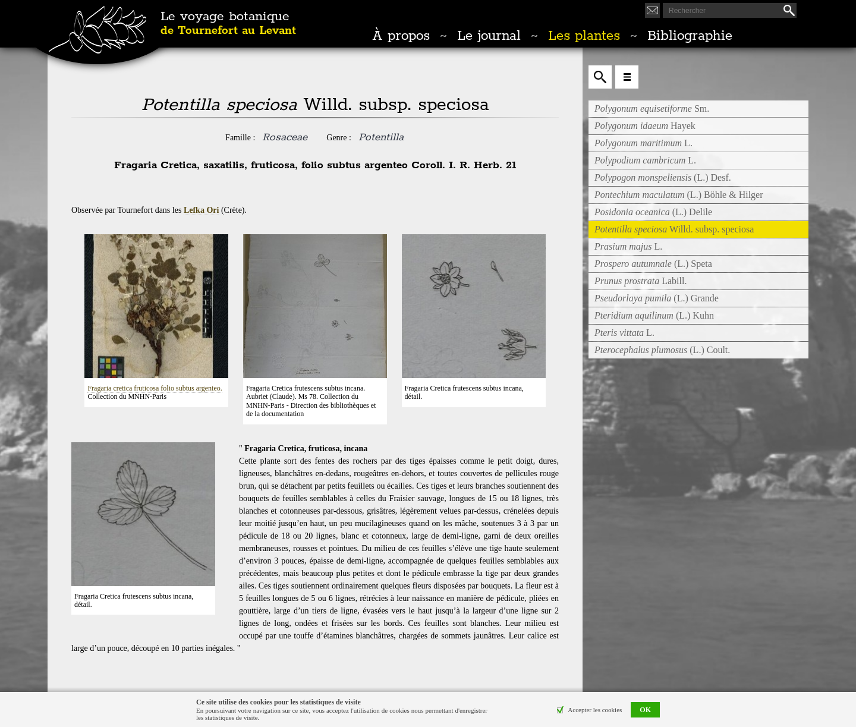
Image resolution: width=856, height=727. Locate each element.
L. (643, 143)
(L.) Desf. (662, 177)
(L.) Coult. (662, 350)
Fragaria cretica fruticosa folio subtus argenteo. (154, 388)
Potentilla (381, 137)
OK (645, 710)
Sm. (651, 108)
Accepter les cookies (595, 709)
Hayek (645, 126)
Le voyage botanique (228, 24)
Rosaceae (284, 137)
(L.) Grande (656, 298)
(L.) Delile (653, 212)
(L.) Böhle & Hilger (678, 195)
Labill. (640, 281)
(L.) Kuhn (654, 315)
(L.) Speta (653, 264)
